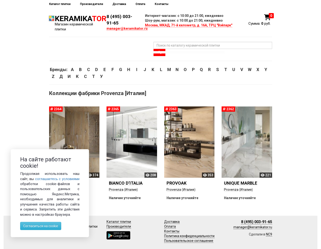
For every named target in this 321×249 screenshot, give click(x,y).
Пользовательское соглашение (188, 241)
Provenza (116, 190)
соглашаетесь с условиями (57, 179)
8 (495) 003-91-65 (256, 222)
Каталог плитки (59, 4)
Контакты (161, 4)
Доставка (119, 4)
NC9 (269, 234)
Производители (91, 4)
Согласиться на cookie (40, 226)
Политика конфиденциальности (189, 236)
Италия (131, 190)
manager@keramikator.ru (127, 28)
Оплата (140, 4)
